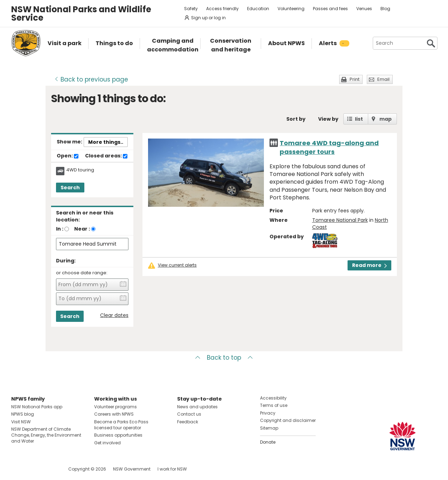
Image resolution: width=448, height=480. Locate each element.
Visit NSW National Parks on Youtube (47, 469)
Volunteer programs (115, 407)
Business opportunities (118, 435)
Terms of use (273, 405)
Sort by (296, 118)
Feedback (187, 422)
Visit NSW (21, 422)
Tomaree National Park (340, 220)
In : (59, 228)
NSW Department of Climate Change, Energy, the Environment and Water (46, 435)
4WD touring (80, 170)
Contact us (189, 414)
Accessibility (273, 398)
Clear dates (114, 315)
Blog (385, 9)
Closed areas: (106, 156)
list (359, 118)
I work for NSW (172, 469)
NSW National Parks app (36, 407)
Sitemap (269, 428)
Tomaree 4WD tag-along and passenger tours (329, 147)
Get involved (107, 443)
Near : (82, 228)
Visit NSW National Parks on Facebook (17, 469)
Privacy (267, 413)
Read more (369, 265)
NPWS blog (22, 414)
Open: (67, 156)
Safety (191, 9)
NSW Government (131, 469)
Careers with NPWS (114, 414)
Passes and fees (330, 9)
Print (354, 79)
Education (258, 9)
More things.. (105, 142)
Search (70, 187)
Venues (364, 9)
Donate (267, 442)
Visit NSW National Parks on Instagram (32, 469)
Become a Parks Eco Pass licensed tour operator (121, 425)
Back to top (224, 357)
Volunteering (291, 9)
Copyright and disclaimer (288, 420)
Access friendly (222, 9)
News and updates (197, 407)
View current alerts (177, 265)
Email (383, 79)
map (385, 118)
